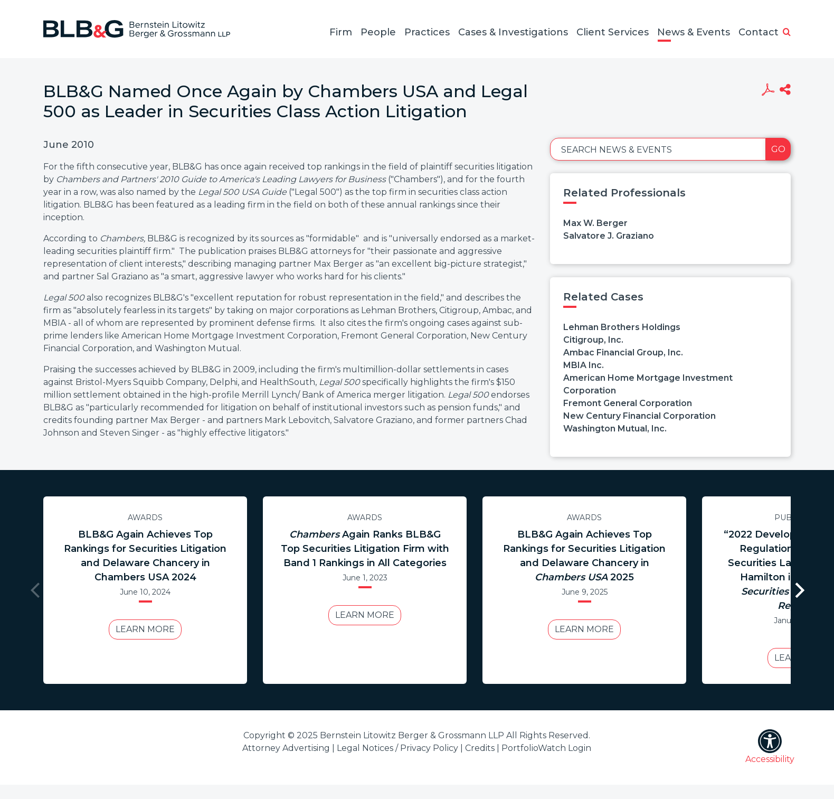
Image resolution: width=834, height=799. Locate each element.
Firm (340, 32)
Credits (480, 748)
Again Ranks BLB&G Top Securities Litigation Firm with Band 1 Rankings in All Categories (365, 549)
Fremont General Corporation (627, 403)
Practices (427, 32)
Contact (758, 32)
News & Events (693, 32)
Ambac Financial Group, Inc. (623, 352)
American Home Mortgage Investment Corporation (648, 384)
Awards (145, 517)
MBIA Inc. (583, 365)
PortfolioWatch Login (546, 748)
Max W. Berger (595, 223)
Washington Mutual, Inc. (615, 429)
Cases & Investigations (513, 32)
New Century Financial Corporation (639, 416)
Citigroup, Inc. (593, 340)
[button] (787, 32)
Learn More (145, 629)
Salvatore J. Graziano (608, 236)
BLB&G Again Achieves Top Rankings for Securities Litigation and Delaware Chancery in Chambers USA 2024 (145, 556)
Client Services (612, 32)
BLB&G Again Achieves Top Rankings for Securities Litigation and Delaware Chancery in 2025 (584, 556)
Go (778, 149)
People (378, 32)
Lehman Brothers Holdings (621, 327)
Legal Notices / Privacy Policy (397, 748)
